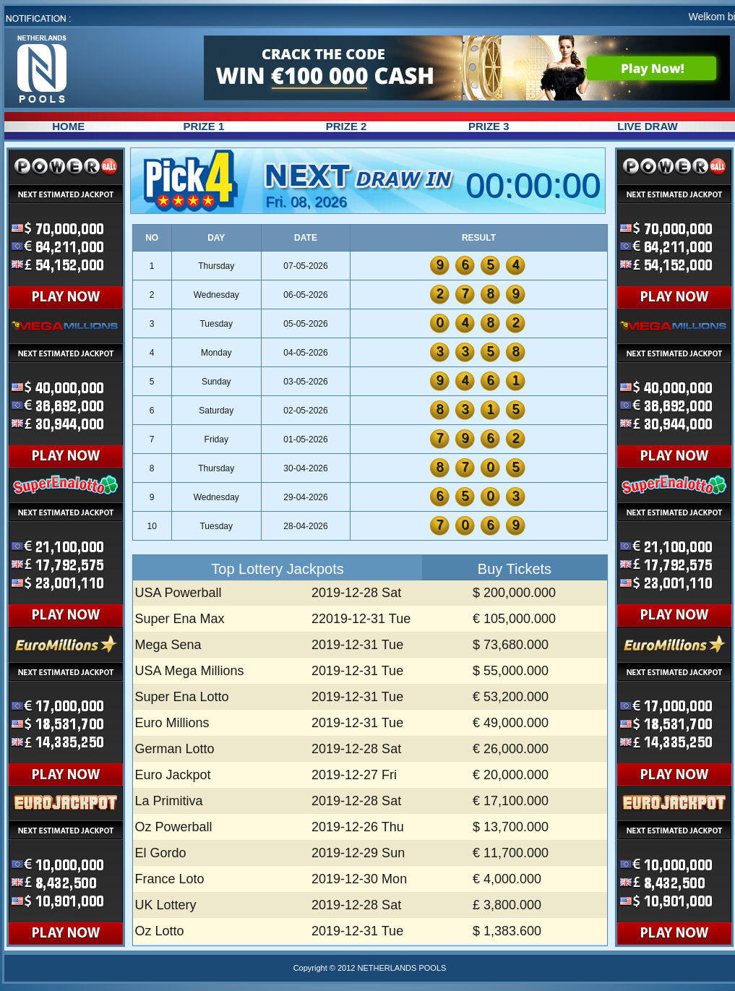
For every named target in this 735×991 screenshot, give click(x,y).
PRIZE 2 (346, 126)
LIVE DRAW (647, 126)
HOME (68, 126)
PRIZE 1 (204, 126)
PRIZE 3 (489, 126)
